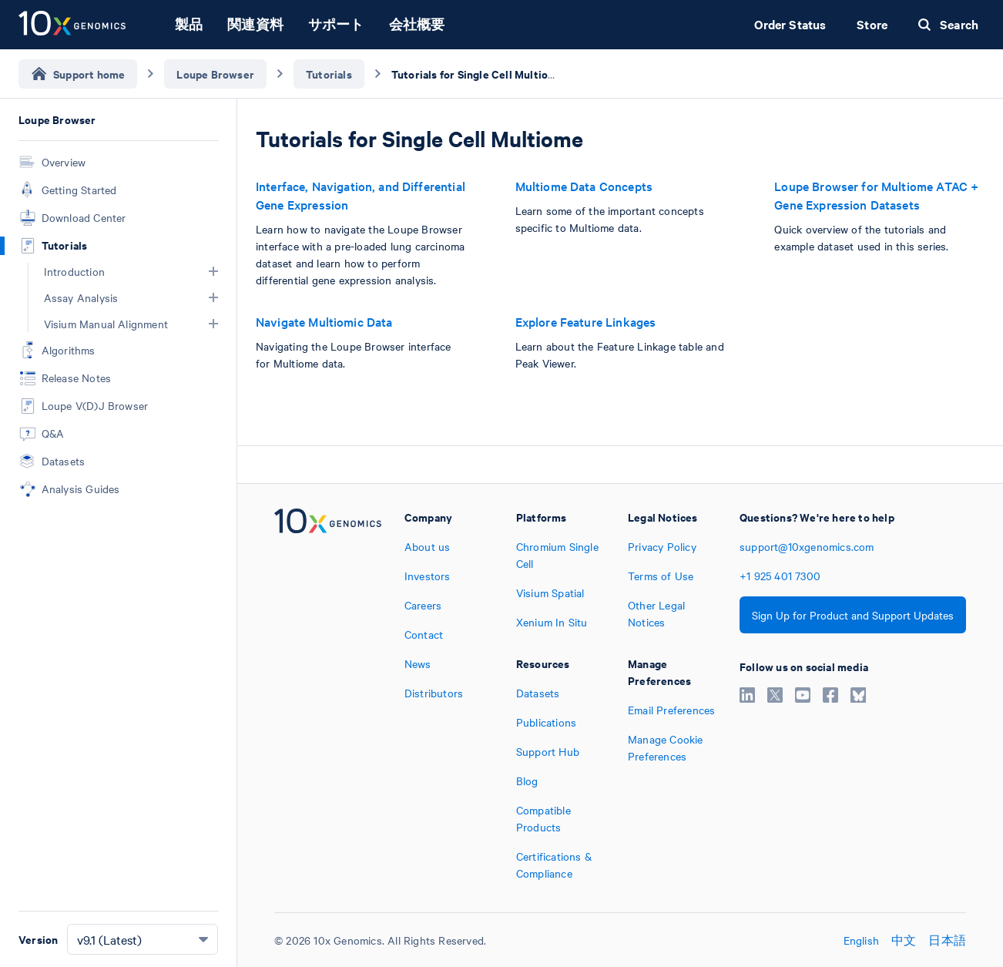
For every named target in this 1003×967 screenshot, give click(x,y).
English (861, 940)
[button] (213, 271)
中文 (903, 940)
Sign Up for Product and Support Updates (853, 615)
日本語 (947, 940)
